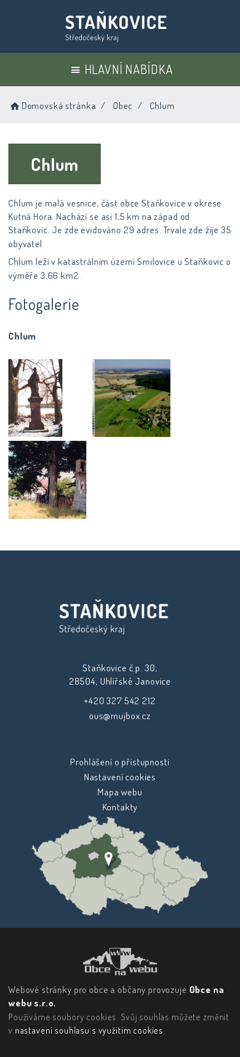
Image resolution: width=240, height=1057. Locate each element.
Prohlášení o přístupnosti (119, 762)
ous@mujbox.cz (120, 715)
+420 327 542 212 (120, 700)
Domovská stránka (52, 105)
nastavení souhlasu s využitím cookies (89, 1030)
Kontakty (120, 807)
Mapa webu (120, 792)
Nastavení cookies (120, 777)
